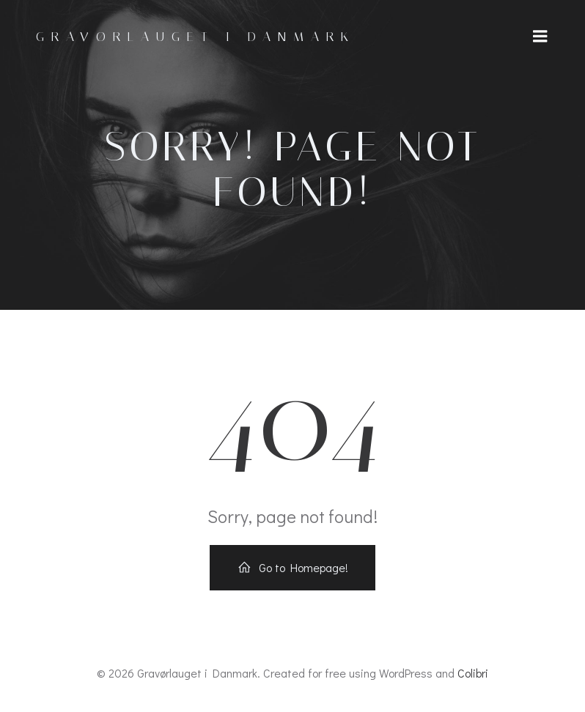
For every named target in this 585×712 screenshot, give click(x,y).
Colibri (472, 673)
